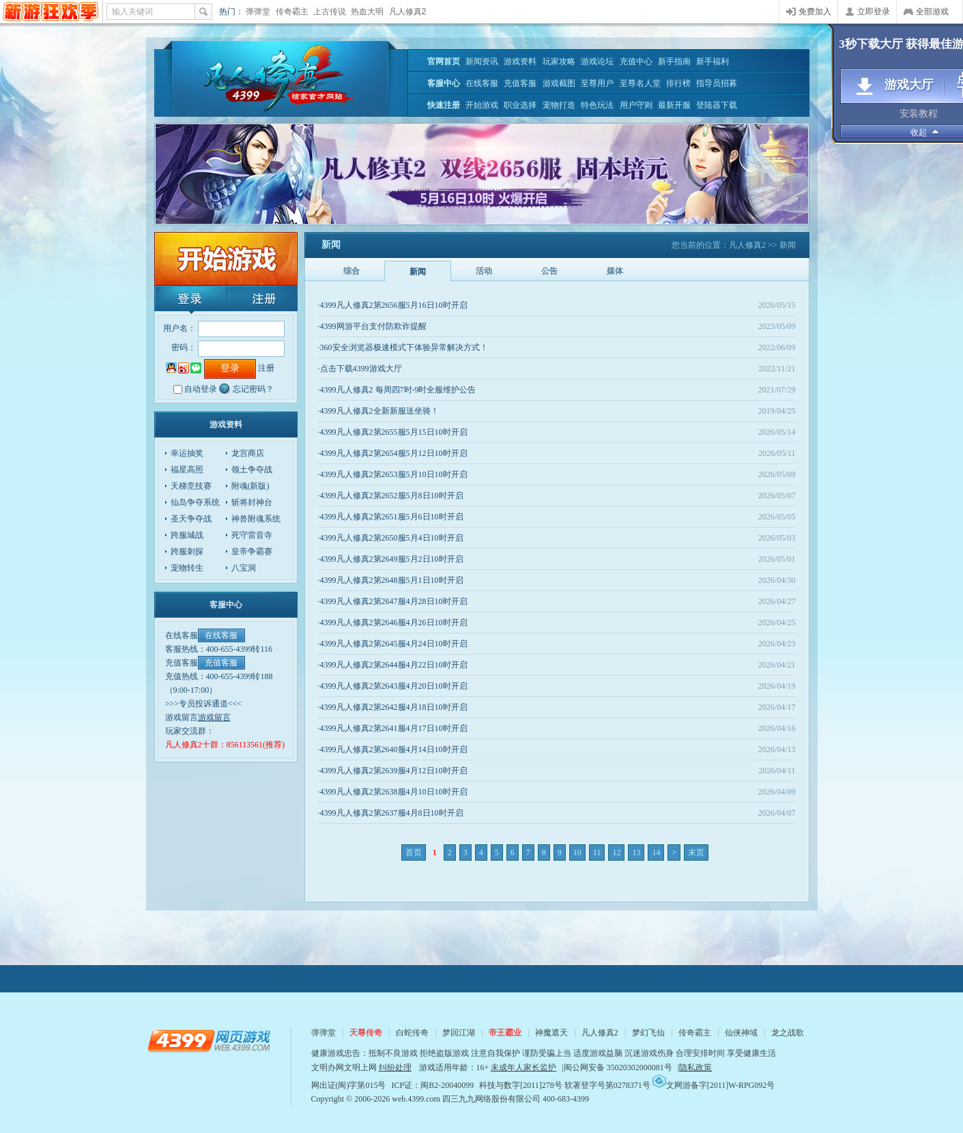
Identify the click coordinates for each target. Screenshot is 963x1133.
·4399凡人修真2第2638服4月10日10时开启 (393, 792)
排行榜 (678, 83)
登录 (190, 299)
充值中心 (636, 61)
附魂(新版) (250, 486)
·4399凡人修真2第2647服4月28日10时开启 (393, 601)
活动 (484, 271)
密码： (183, 347)
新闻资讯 (481, 61)
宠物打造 (559, 105)
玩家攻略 (559, 61)
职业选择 (520, 105)
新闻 (417, 271)
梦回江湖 (458, 1032)
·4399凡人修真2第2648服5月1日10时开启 (390, 580)
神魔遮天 (551, 1032)
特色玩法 (597, 105)
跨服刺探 (187, 551)
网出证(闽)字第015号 (348, 1085)
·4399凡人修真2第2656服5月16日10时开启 (393, 305)
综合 (351, 271)
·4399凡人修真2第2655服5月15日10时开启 (393, 432)
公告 (549, 271)
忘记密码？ (253, 389)
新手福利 (712, 61)
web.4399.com (416, 1099)
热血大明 (367, 11)
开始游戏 (481, 105)
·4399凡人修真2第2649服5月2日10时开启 (390, 559)
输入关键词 (132, 11)
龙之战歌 (787, 1032)
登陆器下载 (716, 105)
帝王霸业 (505, 1032)
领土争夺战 (251, 469)
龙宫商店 (247, 453)
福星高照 (187, 469)
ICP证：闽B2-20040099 (433, 1085)
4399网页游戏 (51, 11)
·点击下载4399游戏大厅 (360, 368)
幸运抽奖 (187, 453)
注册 (262, 299)
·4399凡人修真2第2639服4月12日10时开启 (393, 770)
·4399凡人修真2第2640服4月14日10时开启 (393, 749)
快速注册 (443, 105)
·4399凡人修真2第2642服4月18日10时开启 (393, 707)
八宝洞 (243, 568)
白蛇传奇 (412, 1032)
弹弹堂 (258, 11)
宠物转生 (187, 568)
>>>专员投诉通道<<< (203, 703)
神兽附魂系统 (256, 519)
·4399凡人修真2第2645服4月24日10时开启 (393, 643)
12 (616, 852)
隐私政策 (695, 1067)
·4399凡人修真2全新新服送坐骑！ (378, 411)
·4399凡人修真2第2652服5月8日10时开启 (390, 495)
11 (597, 852)
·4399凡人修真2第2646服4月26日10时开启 (393, 622)
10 (577, 852)
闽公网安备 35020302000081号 (618, 1067)
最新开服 (674, 105)
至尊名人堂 (640, 83)
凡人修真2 (408, 11)
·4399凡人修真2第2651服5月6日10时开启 (390, 516)
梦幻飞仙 (648, 1032)
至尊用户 (597, 83)
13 (636, 852)
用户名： (179, 328)
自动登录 (200, 389)
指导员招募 (716, 83)
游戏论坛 (597, 61)
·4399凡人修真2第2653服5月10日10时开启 (393, 474)
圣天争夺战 (191, 519)
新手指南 (674, 61)
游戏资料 (520, 61)
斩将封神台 (251, 502)
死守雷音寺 (251, 535)
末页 (696, 852)
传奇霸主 (292, 11)
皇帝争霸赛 (251, 551)
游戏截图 (559, 83)
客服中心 (443, 83)
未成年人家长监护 (523, 1067)
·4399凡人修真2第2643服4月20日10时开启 (393, 686)
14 (656, 852)
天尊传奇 (365, 1032)
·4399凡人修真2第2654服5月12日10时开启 (393, 453)
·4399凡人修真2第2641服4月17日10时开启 (393, 728)
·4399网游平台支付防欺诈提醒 (372, 326)
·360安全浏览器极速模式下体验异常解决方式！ (403, 347)
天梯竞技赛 (191, 486)
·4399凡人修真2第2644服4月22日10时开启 (393, 665)
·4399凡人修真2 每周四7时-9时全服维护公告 (397, 390)
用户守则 (636, 105)
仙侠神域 (741, 1032)
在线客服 (481, 83)
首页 (413, 852)
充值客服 (520, 83)
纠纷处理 (395, 1067)
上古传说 (329, 11)
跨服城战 (187, 535)
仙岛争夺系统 (195, 502)
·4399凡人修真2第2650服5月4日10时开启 (390, 538)
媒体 (615, 271)
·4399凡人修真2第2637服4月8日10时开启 (390, 813)
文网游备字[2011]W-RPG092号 (713, 1085)
